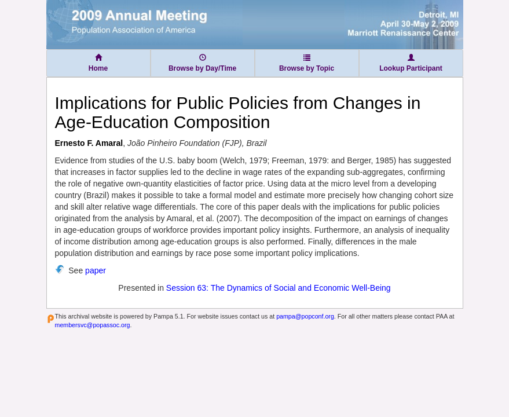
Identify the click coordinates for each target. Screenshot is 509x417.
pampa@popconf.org (305, 316)
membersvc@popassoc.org (92, 324)
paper (95, 270)
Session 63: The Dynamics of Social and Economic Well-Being (278, 287)
